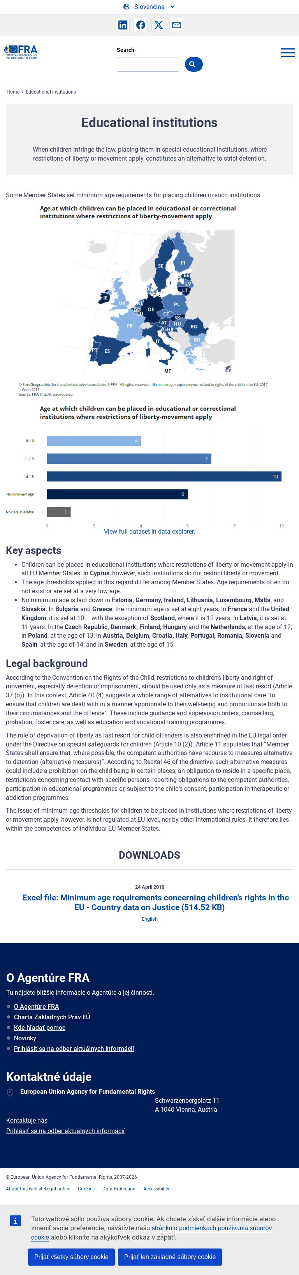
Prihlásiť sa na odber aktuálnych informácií (74, 1048)
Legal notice (57, 1189)
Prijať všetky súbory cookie (71, 1257)
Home (13, 92)
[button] (123, 25)
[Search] (148, 64)
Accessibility (156, 1189)
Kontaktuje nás (26, 1120)
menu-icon (288, 52)
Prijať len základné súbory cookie (170, 1257)
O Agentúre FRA (36, 1006)
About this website (25, 1189)
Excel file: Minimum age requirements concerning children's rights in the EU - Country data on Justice (155, 902)
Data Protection (118, 1189)
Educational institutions (51, 92)
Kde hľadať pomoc (39, 1027)
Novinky (25, 1038)
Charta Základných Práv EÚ (52, 1017)
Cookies (86, 1189)
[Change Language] (149, 7)
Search (125, 50)
